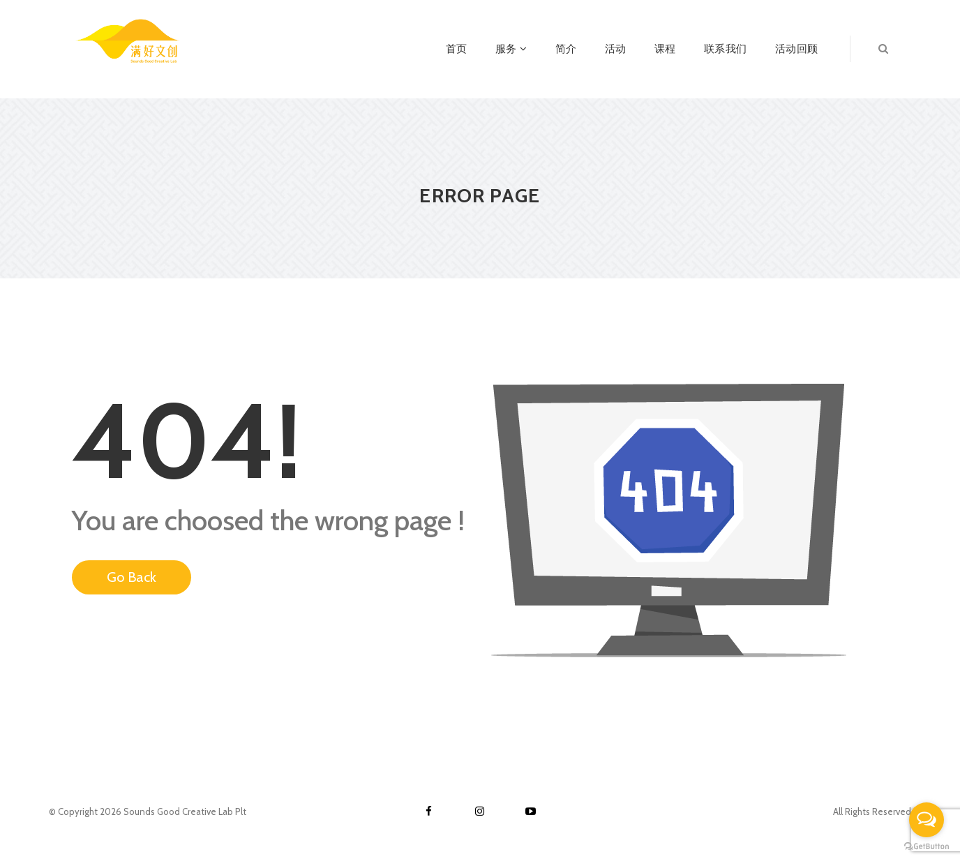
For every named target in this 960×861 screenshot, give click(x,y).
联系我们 (725, 49)
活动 (616, 49)
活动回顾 (796, 49)
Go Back (131, 577)
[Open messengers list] (926, 819)
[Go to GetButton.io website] (926, 846)
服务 (511, 49)
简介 (566, 49)
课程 (665, 49)
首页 (456, 49)
